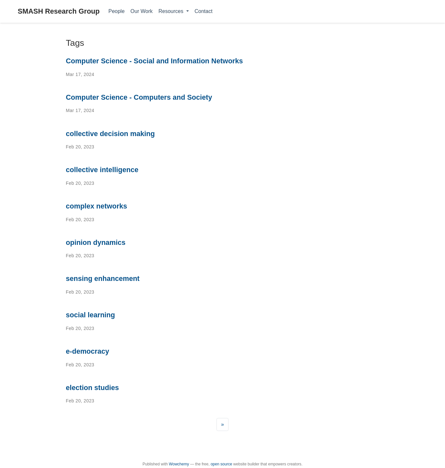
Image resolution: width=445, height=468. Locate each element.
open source (221, 464)
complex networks (96, 206)
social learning (90, 315)
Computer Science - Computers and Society (139, 97)
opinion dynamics (96, 242)
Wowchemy (179, 464)
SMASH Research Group (59, 11)
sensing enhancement (103, 278)
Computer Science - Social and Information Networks (154, 61)
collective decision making (110, 134)
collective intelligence (102, 170)
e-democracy (87, 351)
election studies (92, 388)
